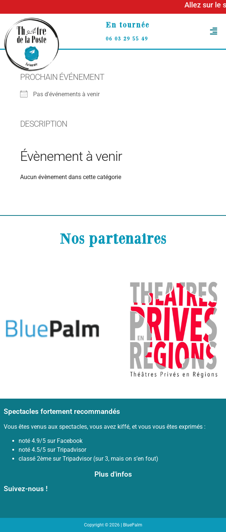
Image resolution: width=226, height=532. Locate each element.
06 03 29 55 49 (127, 39)
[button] (204, 31)
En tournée (127, 24)
